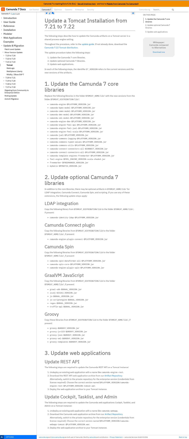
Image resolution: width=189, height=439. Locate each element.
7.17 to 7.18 (10, 87)
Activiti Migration (12, 99)
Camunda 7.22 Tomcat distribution (61, 47)
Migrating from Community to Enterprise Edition (17, 91)
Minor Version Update (13, 52)
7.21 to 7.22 (10, 62)
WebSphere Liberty (14, 71)
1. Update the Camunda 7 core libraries (157, 20)
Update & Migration (13, 45)
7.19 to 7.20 (10, 81)
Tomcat (10, 65)
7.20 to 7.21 (10, 77)
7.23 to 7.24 (10, 55)
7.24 (13, 13)
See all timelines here (87, 4)
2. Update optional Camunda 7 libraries (157, 26)
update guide (88, 44)
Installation (9, 29)
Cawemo (68, 9)
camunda (92, 437)
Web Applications (12, 37)
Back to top (183, 437)
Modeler (7, 33)
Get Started (34, 9)
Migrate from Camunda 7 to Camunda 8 (122, 4)
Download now (159, 52)
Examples (8, 41)
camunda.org (43, 437)
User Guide (9, 22)
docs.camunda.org (57, 437)
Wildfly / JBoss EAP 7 (15, 74)
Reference (8, 25)
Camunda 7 (46, 9)
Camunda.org (144, 9)
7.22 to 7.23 (10, 59)
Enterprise (79, 9)
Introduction (10, 18)
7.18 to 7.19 (10, 84)
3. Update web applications (156, 32)
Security (90, 9)
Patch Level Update (12, 49)
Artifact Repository (113, 375)
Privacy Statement (116, 437)
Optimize (58, 9)
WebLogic (11, 68)
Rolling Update (11, 96)
